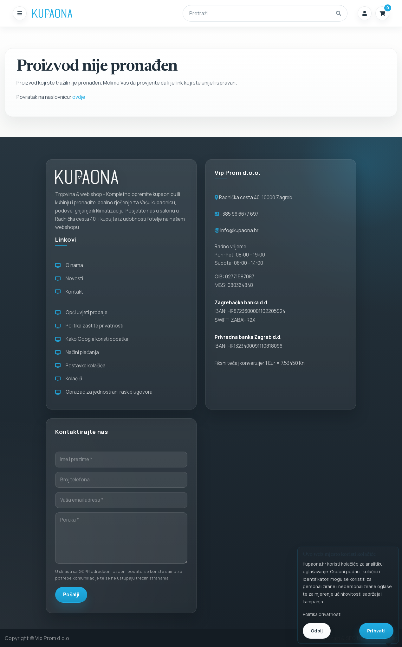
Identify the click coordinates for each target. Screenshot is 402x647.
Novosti (69, 278)
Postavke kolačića (80, 365)
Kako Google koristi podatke (91, 339)
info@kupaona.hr (239, 230)
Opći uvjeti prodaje (81, 312)
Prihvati (376, 631)
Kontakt (69, 292)
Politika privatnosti (322, 614)
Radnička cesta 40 (239, 197)
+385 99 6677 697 (238, 214)
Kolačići (68, 378)
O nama (69, 265)
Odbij (317, 631)
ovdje (78, 96)
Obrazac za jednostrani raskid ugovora (103, 392)
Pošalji (71, 594)
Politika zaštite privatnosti (89, 325)
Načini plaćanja (77, 352)
